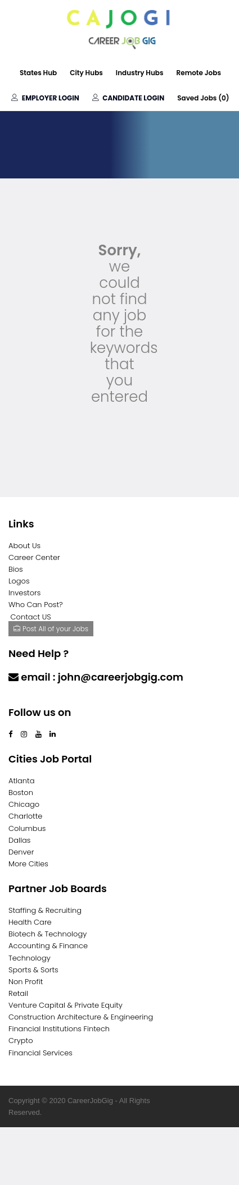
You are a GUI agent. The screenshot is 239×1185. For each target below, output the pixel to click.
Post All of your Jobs (50, 628)
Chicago (23, 804)
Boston (20, 792)
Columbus (27, 828)
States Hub (38, 72)
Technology (29, 958)
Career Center (34, 557)
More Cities (28, 863)
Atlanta (21, 780)
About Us (24, 545)
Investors (24, 592)
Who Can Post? (35, 604)
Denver (21, 852)
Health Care (30, 922)
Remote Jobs (199, 72)
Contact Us (38, 698)
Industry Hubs (140, 72)
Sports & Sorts (33, 969)
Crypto (20, 1040)
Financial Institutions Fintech (59, 1028)
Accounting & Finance (48, 945)
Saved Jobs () (203, 98)
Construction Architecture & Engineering (80, 1017)
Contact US (31, 617)
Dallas (19, 840)
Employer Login (45, 98)
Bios (15, 569)
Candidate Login (128, 98)
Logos (19, 581)
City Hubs (86, 72)
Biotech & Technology (47, 934)
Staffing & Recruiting (45, 910)
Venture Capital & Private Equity (65, 1005)
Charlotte (25, 816)
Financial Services (40, 1053)
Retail (18, 993)
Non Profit (25, 981)
